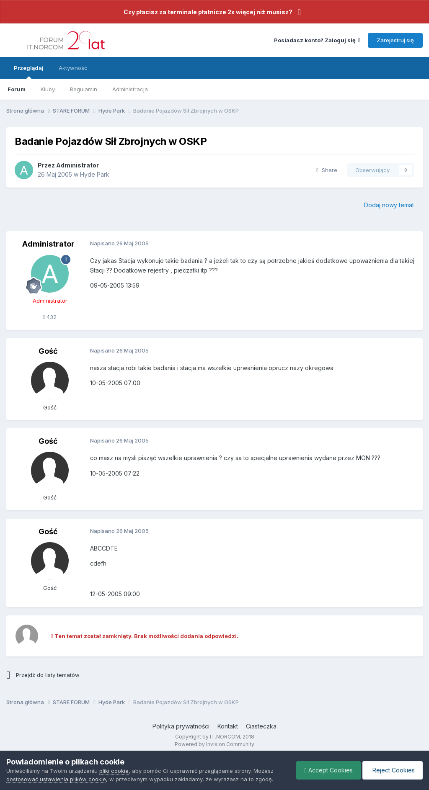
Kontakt (227, 726)
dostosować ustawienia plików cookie (56, 779)
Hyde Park (94, 174)
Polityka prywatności (180, 726)
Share (326, 170)
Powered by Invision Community (214, 744)
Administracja (130, 89)
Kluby (48, 89)
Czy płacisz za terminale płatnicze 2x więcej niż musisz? (208, 11)
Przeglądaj (29, 71)
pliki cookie (114, 770)
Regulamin (83, 89)
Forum (17, 89)
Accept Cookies (326, 770)
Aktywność (73, 67)
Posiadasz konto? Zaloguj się (317, 40)
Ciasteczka (261, 726)
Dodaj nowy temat (389, 204)
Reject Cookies (392, 770)
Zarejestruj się (395, 40)
